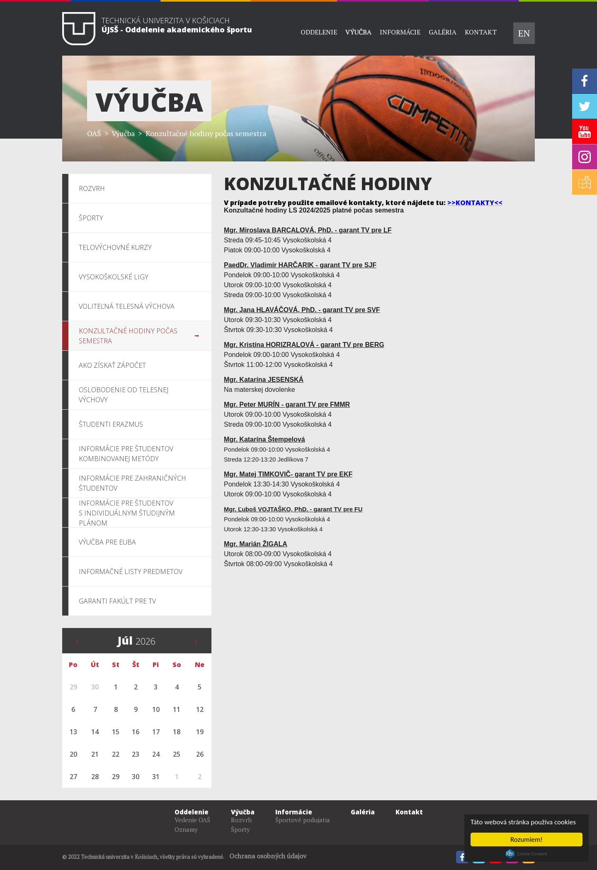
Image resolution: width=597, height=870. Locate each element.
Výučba (358, 32)
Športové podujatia (302, 820)
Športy (240, 829)
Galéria (442, 32)
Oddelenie (319, 32)
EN (524, 33)
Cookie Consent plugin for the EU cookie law (526, 853)
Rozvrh (241, 820)
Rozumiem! (526, 839)
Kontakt (481, 32)
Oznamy (186, 829)
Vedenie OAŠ (192, 820)
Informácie (400, 32)
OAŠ (94, 133)
